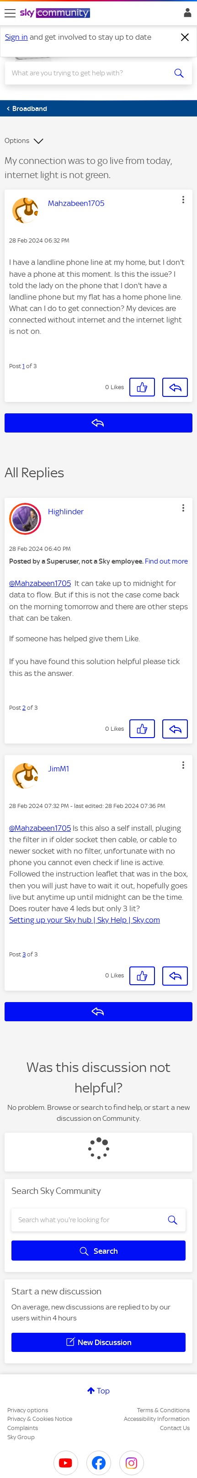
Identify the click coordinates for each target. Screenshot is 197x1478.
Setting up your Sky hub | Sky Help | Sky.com (84, 919)
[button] (183, 199)
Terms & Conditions (163, 1410)
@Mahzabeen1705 (40, 583)
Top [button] (103, 1390)
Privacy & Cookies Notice (39, 1418)
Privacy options (27, 1410)
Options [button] (17, 141)
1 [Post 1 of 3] (23, 366)
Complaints (22, 1428)
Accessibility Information (157, 1418)
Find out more (166, 561)
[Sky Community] (56, 14)
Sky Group (21, 1437)
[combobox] (89, 73)
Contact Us (175, 1428)
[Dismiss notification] (185, 37)
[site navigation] (10, 13)
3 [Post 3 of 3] (24, 954)
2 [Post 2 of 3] (24, 707)
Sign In (185, 15)
